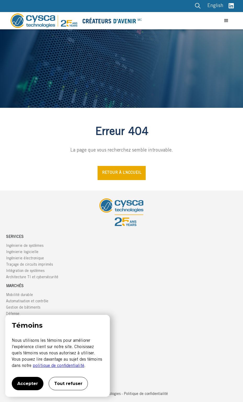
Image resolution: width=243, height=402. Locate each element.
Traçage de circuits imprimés (29, 265)
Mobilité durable (19, 295)
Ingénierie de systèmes (24, 246)
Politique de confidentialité (146, 394)
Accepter (27, 383)
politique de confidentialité (58, 366)
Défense (12, 314)
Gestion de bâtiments (23, 308)
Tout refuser (68, 383)
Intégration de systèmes (25, 271)
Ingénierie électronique (25, 258)
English (215, 6)
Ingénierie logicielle (22, 252)
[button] (226, 20)
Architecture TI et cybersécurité (32, 277)
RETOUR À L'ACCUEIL (121, 173)
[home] (115, 20)
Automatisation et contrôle (27, 301)
